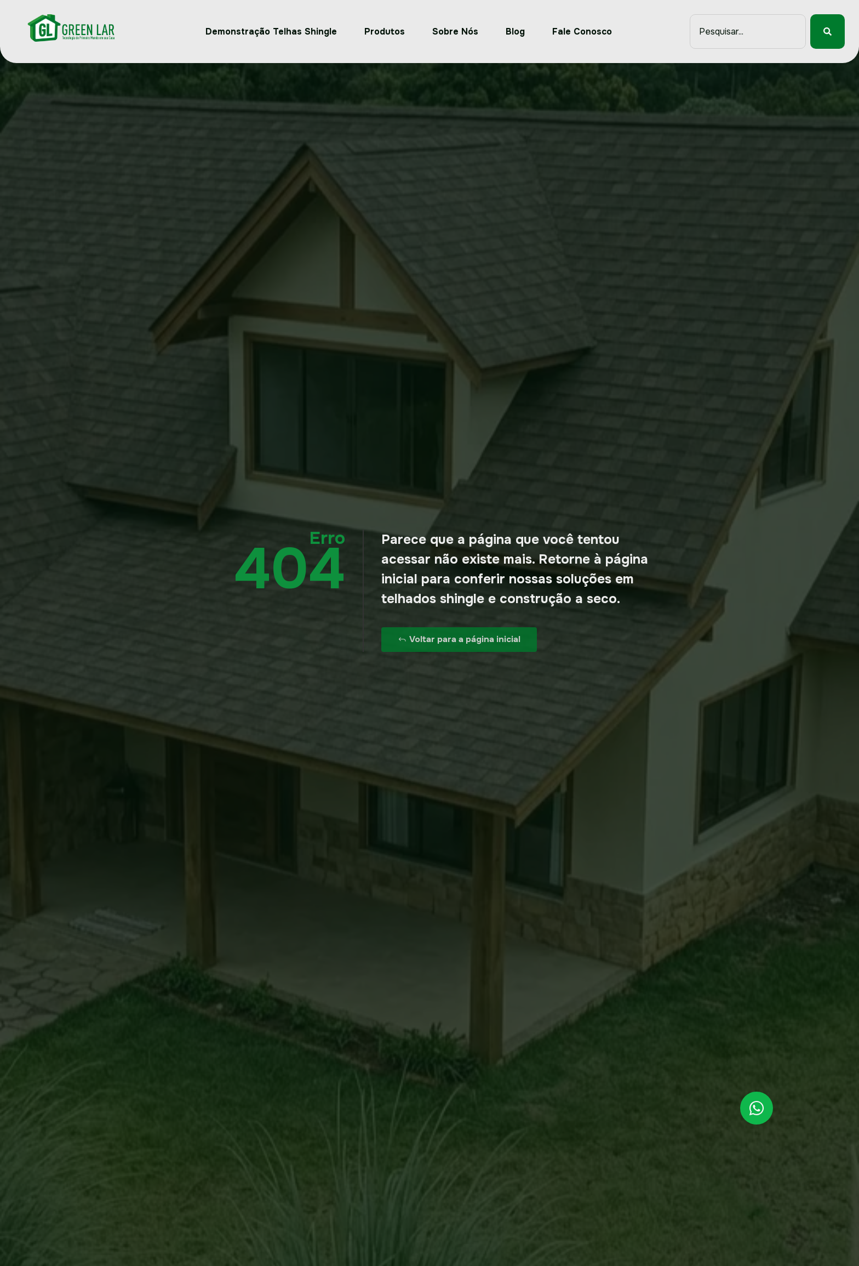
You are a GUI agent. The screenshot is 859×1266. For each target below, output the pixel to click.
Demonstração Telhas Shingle (271, 31)
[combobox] (748, 31)
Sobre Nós (455, 31)
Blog (515, 31)
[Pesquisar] (827, 31)
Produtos (384, 31)
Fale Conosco (582, 31)
